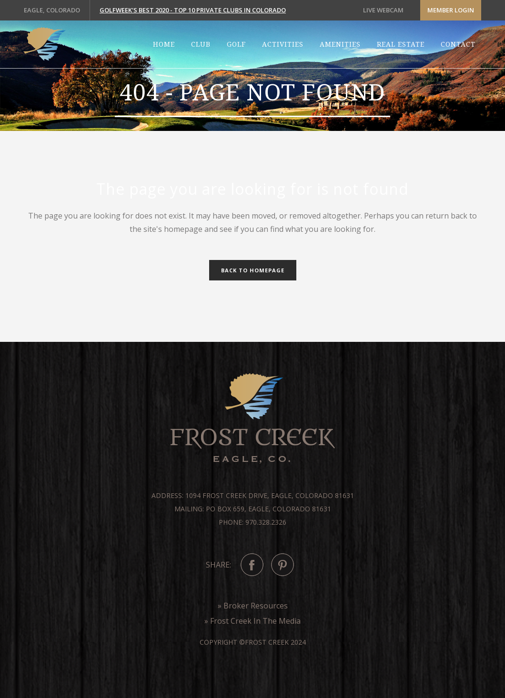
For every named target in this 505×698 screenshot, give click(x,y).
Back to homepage (252, 270)
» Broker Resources (253, 605)
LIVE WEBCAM (383, 10)
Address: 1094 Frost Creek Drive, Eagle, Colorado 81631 (253, 495)
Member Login (450, 10)
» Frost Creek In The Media (252, 621)
